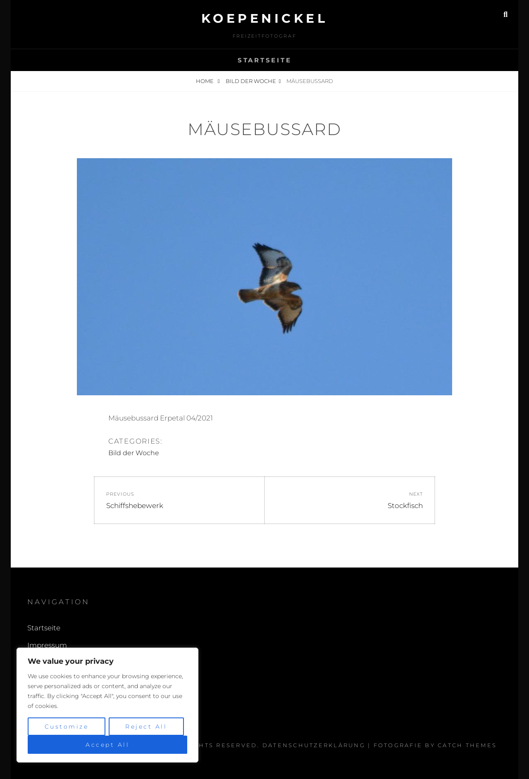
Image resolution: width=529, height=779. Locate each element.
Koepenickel (264, 18)
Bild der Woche (251, 81)
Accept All (107, 744)
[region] (107, 705)
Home (205, 81)
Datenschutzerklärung (313, 745)
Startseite (265, 60)
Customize (67, 726)
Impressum (47, 645)
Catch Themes (467, 745)
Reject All (146, 726)
